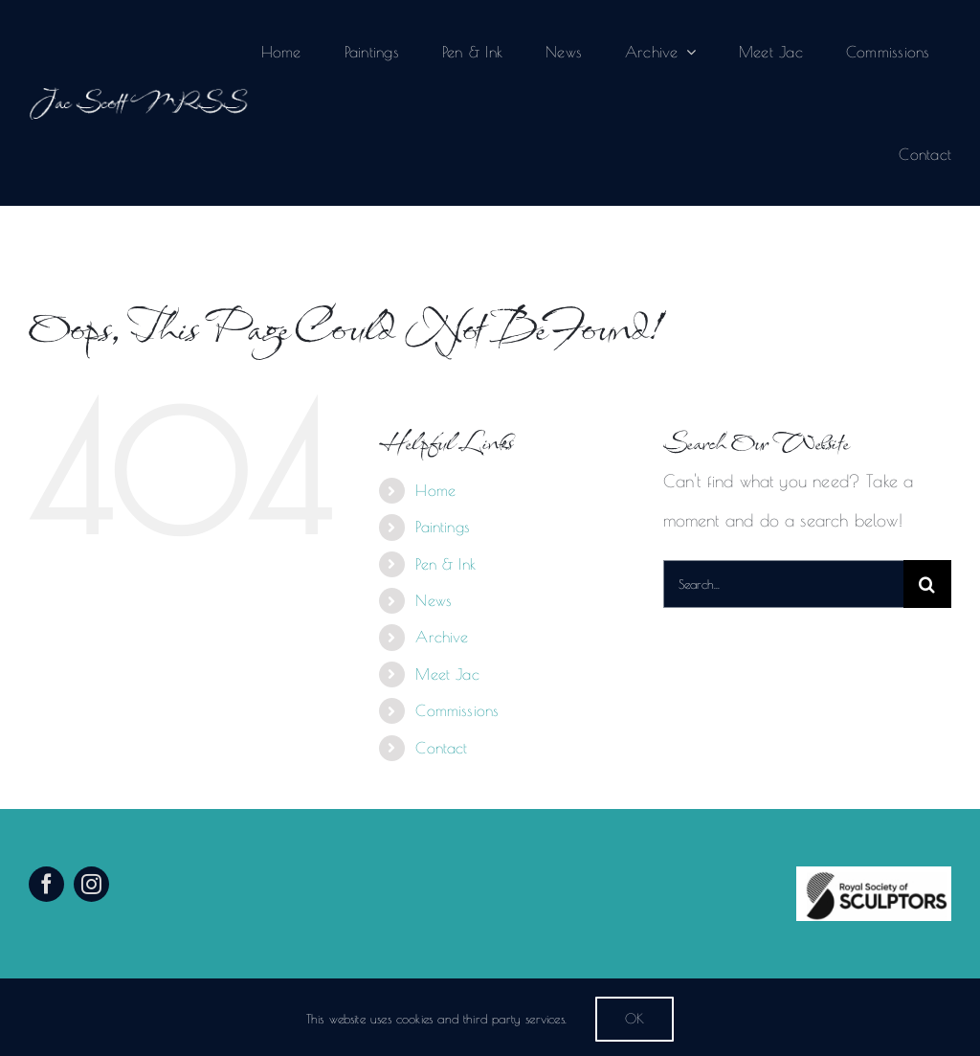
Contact (441, 747)
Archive (441, 636)
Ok (634, 1018)
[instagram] (91, 884)
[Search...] (783, 584)
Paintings (442, 526)
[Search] (927, 584)
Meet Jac (447, 674)
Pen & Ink (445, 564)
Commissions (457, 710)
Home (435, 490)
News (433, 600)
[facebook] (46, 884)
